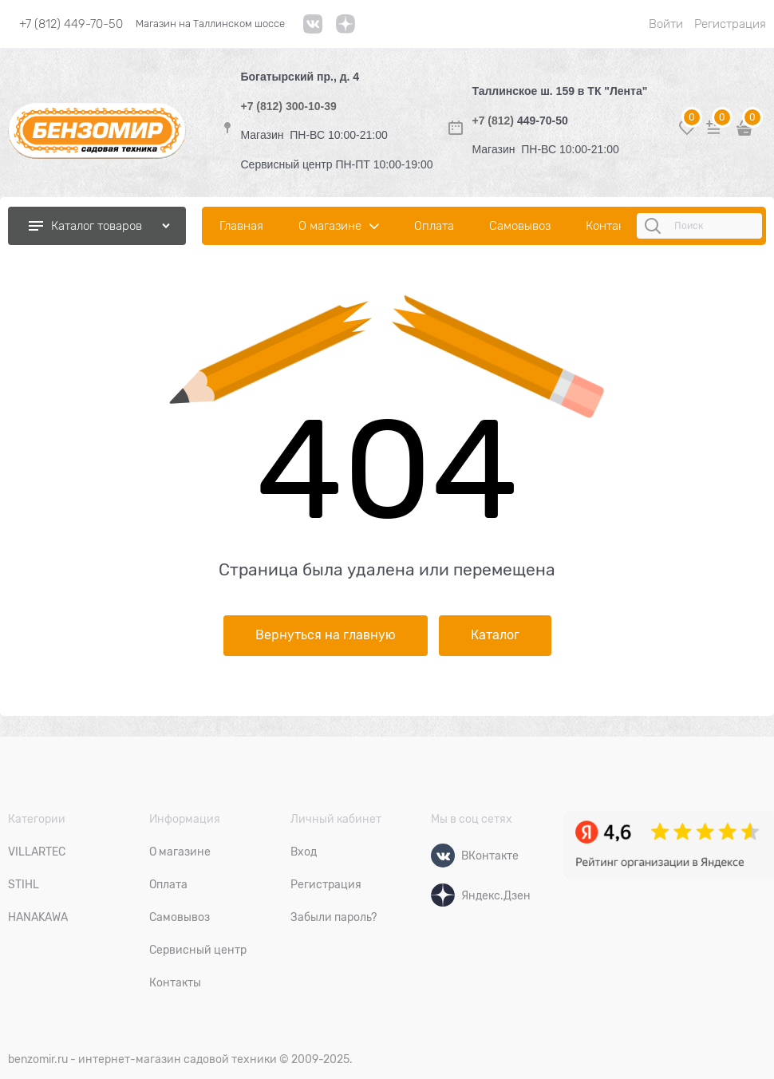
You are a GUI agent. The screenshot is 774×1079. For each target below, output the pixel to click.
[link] (345, 30)
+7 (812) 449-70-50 (71, 24)
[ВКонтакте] (443, 856)
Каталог (495, 635)
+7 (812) (494, 120)
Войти (666, 24)
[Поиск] (655, 226)
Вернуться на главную (325, 635)
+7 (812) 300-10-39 (289, 106)
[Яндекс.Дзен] (443, 895)
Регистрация (730, 24)
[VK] (313, 30)
